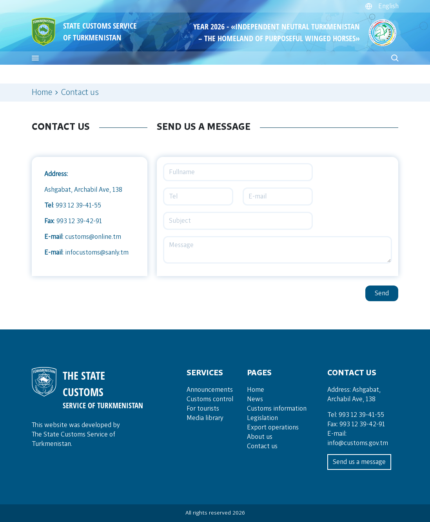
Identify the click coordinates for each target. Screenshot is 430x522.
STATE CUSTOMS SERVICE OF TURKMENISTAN (100, 31)
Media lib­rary (205, 418)
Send (382, 293)
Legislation (262, 418)
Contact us (262, 446)
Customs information (277, 409)
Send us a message (359, 462)
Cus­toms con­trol (210, 399)
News (255, 399)
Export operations (273, 427)
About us (259, 437)
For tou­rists (203, 409)
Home (42, 92)
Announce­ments (210, 390)
